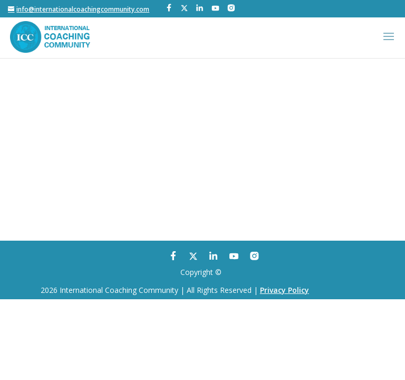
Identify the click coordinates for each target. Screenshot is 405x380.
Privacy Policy (284, 290)
